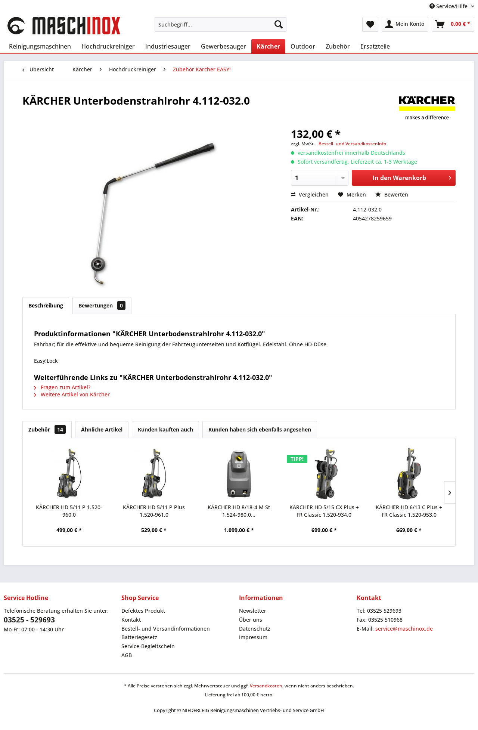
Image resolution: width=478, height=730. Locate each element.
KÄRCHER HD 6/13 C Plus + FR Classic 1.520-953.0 (409, 511)
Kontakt (131, 619)
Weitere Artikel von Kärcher (72, 394)
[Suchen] (278, 24)
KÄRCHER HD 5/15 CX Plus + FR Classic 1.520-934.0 (324, 511)
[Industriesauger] (168, 46)
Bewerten (391, 194)
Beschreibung (45, 305)
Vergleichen (310, 194)
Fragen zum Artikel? (62, 387)
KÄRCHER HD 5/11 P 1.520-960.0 (69, 511)
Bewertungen (101, 305)
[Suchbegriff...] (220, 24)
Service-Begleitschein (148, 646)
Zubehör (47, 429)
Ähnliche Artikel (101, 429)
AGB (126, 655)
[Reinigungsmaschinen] (40, 46)
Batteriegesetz (139, 637)
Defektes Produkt (143, 610)
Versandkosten (266, 686)
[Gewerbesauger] (223, 46)
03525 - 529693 (29, 620)
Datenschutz (254, 628)
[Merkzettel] (370, 24)
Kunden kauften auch (165, 429)
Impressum (253, 637)
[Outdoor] (302, 46)
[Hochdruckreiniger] (108, 46)
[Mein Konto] (405, 24)
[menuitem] (220, 24)
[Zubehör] (337, 46)
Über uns (250, 619)
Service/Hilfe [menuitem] (449, 6)
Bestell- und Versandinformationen (165, 628)
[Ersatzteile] (375, 46)
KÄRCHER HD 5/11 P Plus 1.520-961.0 (154, 511)
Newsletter (252, 610)
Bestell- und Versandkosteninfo (352, 143)
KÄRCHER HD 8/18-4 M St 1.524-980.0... (239, 511)
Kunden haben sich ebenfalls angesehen (259, 429)
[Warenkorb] (453, 24)
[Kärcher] (268, 46)
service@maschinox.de (404, 628)
